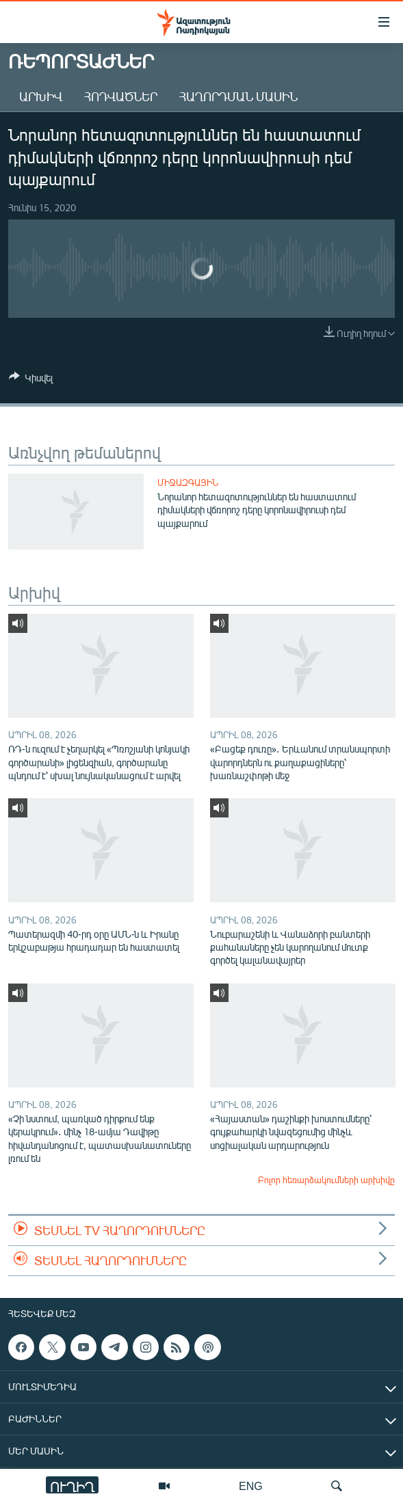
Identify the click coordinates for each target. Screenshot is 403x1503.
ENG (251, 1485)
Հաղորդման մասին (238, 96)
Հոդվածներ (120, 96)
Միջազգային (187, 482)
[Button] (31, 380)
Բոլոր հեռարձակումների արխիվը (326, 1179)
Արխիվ (40, 96)
